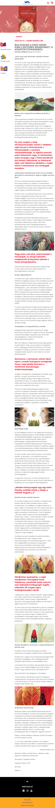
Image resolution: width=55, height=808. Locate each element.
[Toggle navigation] (52, 3)
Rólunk (27, 800)
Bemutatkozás (27, 805)
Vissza (18, 37)
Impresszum (27, 802)
